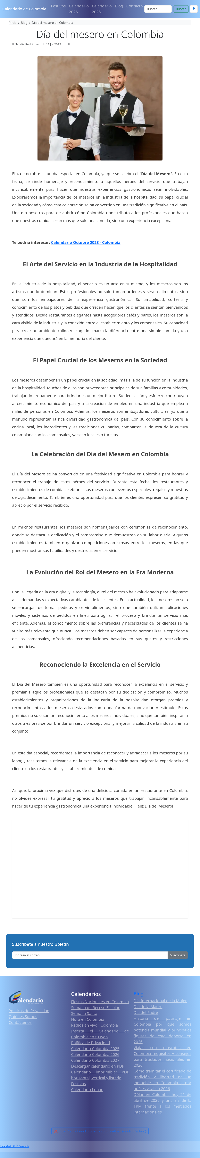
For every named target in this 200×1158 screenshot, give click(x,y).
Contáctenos (20, 1022)
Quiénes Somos (23, 1016)
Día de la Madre (148, 1006)
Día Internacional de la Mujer (160, 1000)
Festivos (58, 6)
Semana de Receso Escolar (95, 1007)
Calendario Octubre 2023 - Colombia (86, 242)
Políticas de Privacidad (29, 1010)
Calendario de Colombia (24, 9)
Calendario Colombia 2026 (95, 1054)
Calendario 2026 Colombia (14, 1146)
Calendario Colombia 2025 (95, 1048)
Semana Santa (84, 1013)
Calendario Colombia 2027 (95, 1060)
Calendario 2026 (79, 8)
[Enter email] (90, 955)
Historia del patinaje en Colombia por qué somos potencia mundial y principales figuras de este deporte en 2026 (162, 1030)
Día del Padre (146, 1012)
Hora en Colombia (87, 1019)
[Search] (158, 9)
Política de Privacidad (90, 1042)
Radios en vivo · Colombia (94, 1025)
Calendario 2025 (102, 8)
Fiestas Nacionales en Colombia (100, 1001)
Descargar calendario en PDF (97, 1066)
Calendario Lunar (87, 1089)
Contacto (134, 6)
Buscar (181, 9)
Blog (119, 6)
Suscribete (177, 955)
